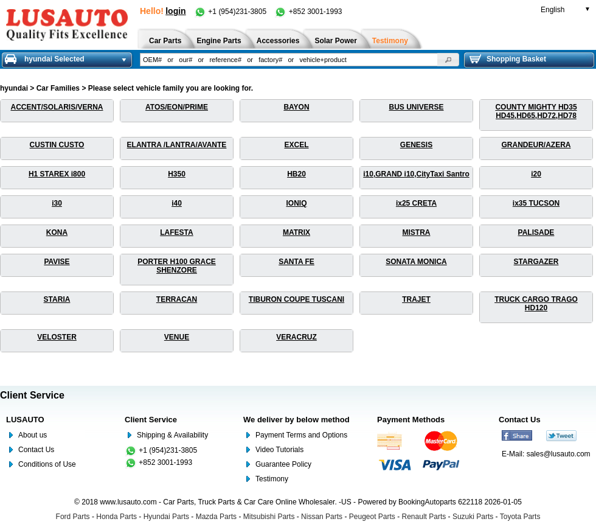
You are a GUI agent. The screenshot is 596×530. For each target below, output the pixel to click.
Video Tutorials (279, 449)
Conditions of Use (47, 464)
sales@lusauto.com (559, 454)
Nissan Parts (321, 516)
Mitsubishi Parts (269, 516)
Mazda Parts (216, 516)
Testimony (271, 479)
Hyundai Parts (166, 516)
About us (32, 435)
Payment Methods (411, 419)
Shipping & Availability (172, 435)
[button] (448, 59)
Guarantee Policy (283, 464)
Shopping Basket (508, 59)
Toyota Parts (520, 516)
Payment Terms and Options (301, 435)
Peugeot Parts (372, 516)
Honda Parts (116, 516)
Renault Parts (424, 516)
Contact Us (36, 449)
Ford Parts (73, 516)
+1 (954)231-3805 (231, 11)
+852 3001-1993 (308, 11)
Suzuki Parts (472, 516)
